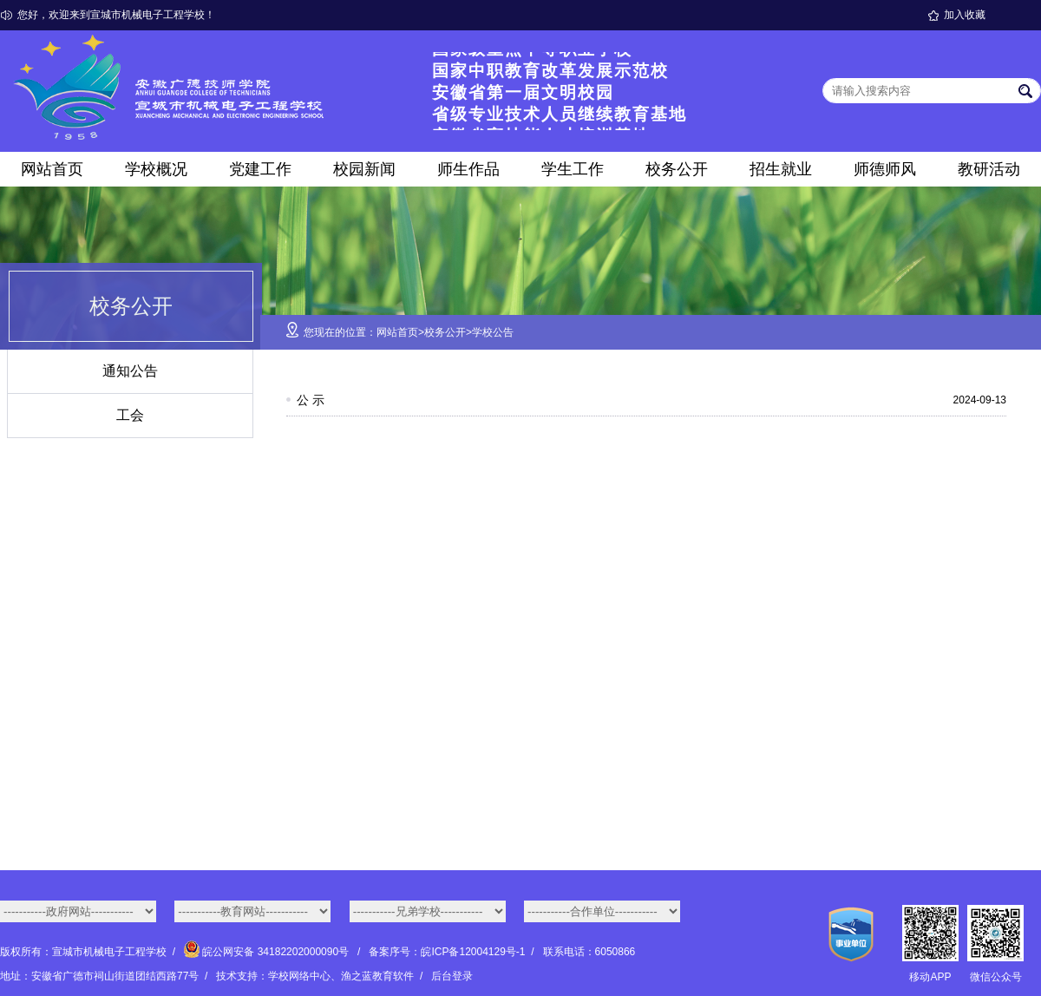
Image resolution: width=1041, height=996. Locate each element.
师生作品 (468, 169)
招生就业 (781, 169)
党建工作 (260, 169)
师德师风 (885, 169)
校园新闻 (364, 169)
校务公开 (676, 169)
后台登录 (452, 976)
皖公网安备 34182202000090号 (267, 952)
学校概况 (156, 169)
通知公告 (130, 371)
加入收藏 (964, 15)
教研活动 (989, 169)
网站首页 (52, 169)
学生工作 (572, 169)
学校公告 (493, 332)
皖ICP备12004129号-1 (473, 952)
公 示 (310, 400)
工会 (130, 415)
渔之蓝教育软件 (377, 976)
